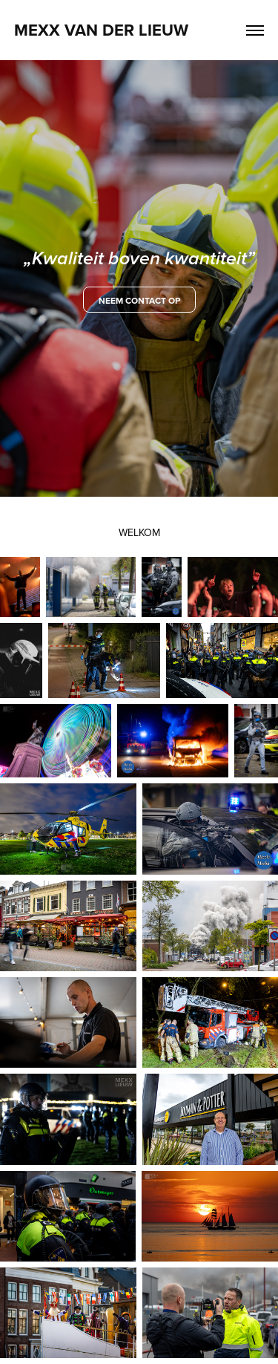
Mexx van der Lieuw (101, 30)
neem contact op (139, 300)
